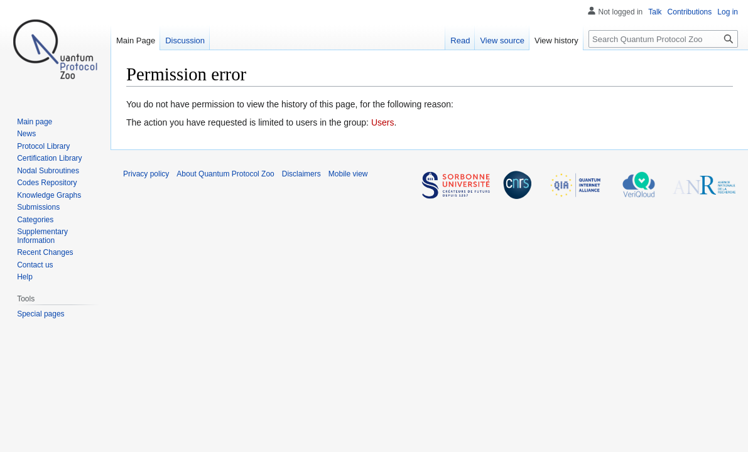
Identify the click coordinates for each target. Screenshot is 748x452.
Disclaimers (301, 174)
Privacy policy (146, 174)
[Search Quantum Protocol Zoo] (663, 39)
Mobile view (348, 174)
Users (382, 122)
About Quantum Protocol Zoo (225, 174)
